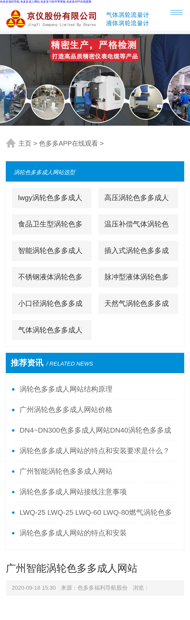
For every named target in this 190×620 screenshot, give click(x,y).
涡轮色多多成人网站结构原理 (65, 389)
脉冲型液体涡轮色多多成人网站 (136, 280)
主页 (24, 143)
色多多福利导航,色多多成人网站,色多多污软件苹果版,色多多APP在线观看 (45, 1)
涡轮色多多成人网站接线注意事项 (73, 492)
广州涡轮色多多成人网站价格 (65, 410)
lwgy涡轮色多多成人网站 (50, 201)
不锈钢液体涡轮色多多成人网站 (50, 280)
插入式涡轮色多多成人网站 (136, 254)
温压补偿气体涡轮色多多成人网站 (136, 227)
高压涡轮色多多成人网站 (136, 201)
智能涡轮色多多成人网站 (50, 254)
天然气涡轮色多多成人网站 (136, 307)
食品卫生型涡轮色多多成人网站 (50, 227)
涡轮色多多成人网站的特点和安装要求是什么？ (94, 451)
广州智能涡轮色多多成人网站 (65, 471)
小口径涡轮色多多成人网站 (50, 307)
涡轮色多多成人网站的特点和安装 (73, 533)
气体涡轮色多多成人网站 (50, 333)
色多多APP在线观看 (68, 143)
